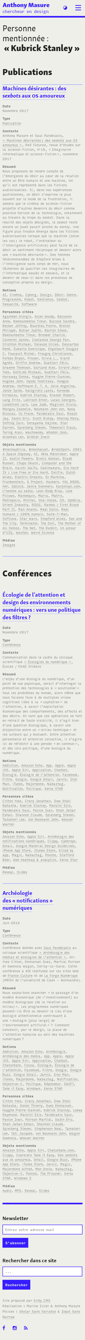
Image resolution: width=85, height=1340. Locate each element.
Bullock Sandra (62, 321)
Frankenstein (13, 481)
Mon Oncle (43, 1168)
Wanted (22, 532)
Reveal (7, 872)
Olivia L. (49, 358)
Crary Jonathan (38, 800)
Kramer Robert (62, 395)
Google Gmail (41, 779)
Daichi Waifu (26, 467)
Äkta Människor (53, 453)
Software (29, 304)
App (49, 765)
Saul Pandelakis (57, 947)
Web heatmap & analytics (34, 859)
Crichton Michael (16, 344)
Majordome (35, 783)
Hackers (52, 481)
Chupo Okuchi (27, 463)
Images (8, 544)
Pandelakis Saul (50, 413)
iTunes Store (32, 1164)
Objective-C (12, 1083)
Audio (6, 1190)
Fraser (33, 358)
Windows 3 (22, 1178)
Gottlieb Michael (27, 372)
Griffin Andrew (28, 362)
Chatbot (60, 769)
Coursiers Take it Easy (35, 1155)
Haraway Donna (15, 376)
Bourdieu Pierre (43, 325)
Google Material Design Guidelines (45, 845)
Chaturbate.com (60, 1150)
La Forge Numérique (61, 975)
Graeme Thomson (16, 367)
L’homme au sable (17, 490)
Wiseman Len (13, 436)
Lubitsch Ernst (35, 399)
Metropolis (11, 500)
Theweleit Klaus (62, 427)
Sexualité (10, 304)
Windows (33, 1088)
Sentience (45, 299)
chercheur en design (25, 11)
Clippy (52, 841)
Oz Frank (26, 413)
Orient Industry (15, 504)
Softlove (9, 518)
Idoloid (17, 486)
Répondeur (52, 1083)
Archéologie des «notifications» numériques (27, 900)
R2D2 (36, 504)
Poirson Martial (38, 1119)
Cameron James (15, 339)
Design (45, 294)
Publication (11, 123)
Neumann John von (49, 409)
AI (4, 294)
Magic (17, 855)
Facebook (70, 774)
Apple (59, 765)
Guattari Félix (56, 362)
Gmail (7, 845)
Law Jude (38, 404)
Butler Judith (30, 330)
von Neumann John (43, 819)
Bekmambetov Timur (29, 321)
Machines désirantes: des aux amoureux (34, 92)
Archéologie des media (21, 1056)
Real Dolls (49, 509)
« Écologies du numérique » (47, 661)
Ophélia (74, 500)
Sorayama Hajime (42, 422)
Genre (71, 294)
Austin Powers (21, 458)
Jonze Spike (12, 390)
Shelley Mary (67, 418)
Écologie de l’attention (39, 774)
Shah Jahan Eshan (17, 1124)
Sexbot (62, 299)
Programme (11, 299)
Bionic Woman (47, 458)
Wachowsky (34, 432)
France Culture (20, 975)
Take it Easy (12, 1088)
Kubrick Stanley (33, 395)
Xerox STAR (53, 788)
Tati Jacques (21, 1133)
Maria (43, 495)
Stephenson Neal (48, 1128)
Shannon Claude (28, 814)
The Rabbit (48, 528)
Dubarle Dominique (29, 348)
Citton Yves (11, 800)
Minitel (29, 500)
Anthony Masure (26, 5)
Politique (33, 788)
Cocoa (29, 1065)
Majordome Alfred (17, 1168)
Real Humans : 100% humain (35, 511)
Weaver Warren (32, 1137)
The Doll (47, 523)
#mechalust (38, 449)
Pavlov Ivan (42, 810)
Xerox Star (68, 859)
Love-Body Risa (49, 490)
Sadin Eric (20, 418)
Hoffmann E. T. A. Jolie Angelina (46, 386)
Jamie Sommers (39, 486)
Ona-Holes (47, 500)
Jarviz (51, 1164)
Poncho (50, 855)
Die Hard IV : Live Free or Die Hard (40, 469)
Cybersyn (68, 841)
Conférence (11, 644)
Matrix (57, 495)
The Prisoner (50, 1173)
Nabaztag (55, 783)
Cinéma (16, 294)
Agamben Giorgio (16, 316)
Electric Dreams (28, 476)
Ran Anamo (27, 509)
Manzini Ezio (60, 805)
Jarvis (61, 779)
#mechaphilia (13, 449)
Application (41, 769)
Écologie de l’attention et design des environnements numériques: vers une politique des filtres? (41, 606)
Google (21, 779)
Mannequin (26, 495)
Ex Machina (54, 476)
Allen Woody (44, 316)
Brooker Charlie (51, 334)
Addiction (10, 765)
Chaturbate (11, 1065)
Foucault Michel (21, 353)
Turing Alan (12, 432)
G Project (34, 481)
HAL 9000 (70, 481)
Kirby (42, 1300)
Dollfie (57, 472)
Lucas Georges (63, 399)
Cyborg (31, 294)
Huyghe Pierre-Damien (51, 376)
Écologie (9, 774)
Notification (12, 788)
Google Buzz (57, 1159)
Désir (59, 294)
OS (62, 500)
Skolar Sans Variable (37, 1311)
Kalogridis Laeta (39, 390)
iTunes (17, 783)
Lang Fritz (11, 399)
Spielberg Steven (31, 427)
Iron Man (61, 1074)
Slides (22, 872)
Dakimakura (50, 467)
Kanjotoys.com (68, 486)
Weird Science (42, 532)
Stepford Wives (52, 518)
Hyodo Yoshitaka (40, 381)
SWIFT (69, 1083)
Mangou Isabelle (16, 409)
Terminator (28, 523)
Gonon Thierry (31, 1105)
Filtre (7, 779)
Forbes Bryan (13, 358)
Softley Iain (12, 422)
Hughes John (12, 381)
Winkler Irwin (38, 436)
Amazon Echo (31, 765)
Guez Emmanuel (58, 1105)
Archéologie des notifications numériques (38, 838)
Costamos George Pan (50, 339)
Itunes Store (44, 850)
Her (5, 486)
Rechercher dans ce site (29, 1260)
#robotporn (60, 449)
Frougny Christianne (55, 353)
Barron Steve (55, 330)
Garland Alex (44, 367)
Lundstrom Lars (15, 404)
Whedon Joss (56, 432)
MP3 (18, 1190)
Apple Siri (20, 769)
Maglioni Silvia (63, 404)
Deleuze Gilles (46, 344)
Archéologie (55, 1051)
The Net (29, 528)
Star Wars (28, 518)
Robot (29, 299)
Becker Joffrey (14, 325)
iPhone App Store (16, 850)
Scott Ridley (43, 418)
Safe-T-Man (57, 514)
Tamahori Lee (13, 819)
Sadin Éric (64, 1119)
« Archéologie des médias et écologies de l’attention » (36, 954)
